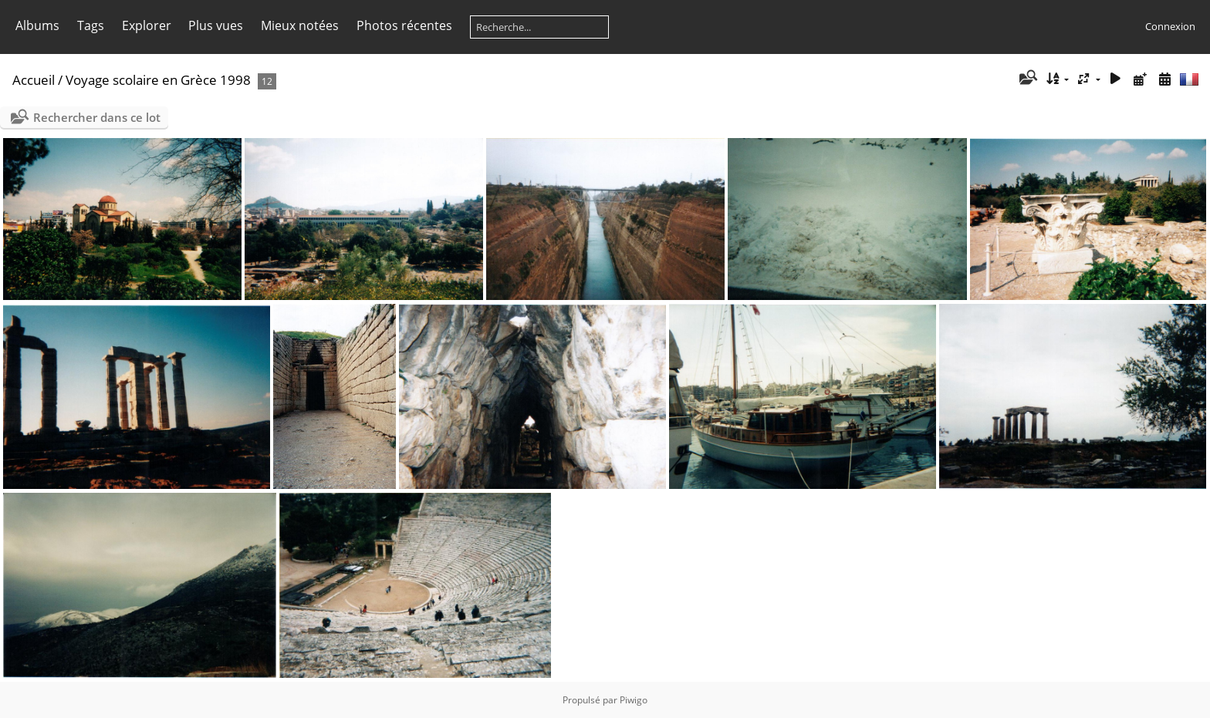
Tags (90, 25)
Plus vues (215, 25)
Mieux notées (300, 25)
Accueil (33, 80)
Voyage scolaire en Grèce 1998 (158, 80)
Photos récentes (404, 25)
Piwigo (633, 699)
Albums (37, 25)
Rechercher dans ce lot (97, 117)
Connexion (1170, 26)
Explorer (146, 25)
